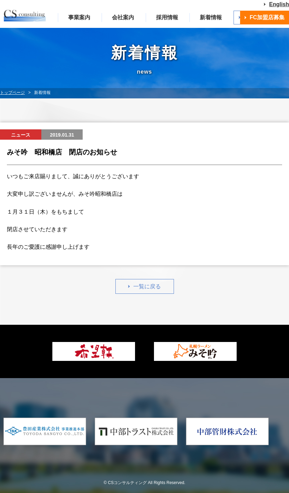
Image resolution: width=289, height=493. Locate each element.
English (279, 4)
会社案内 (123, 17)
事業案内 (79, 17)
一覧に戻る (147, 286)
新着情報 (211, 17)
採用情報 (167, 17)
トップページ (12, 92)
